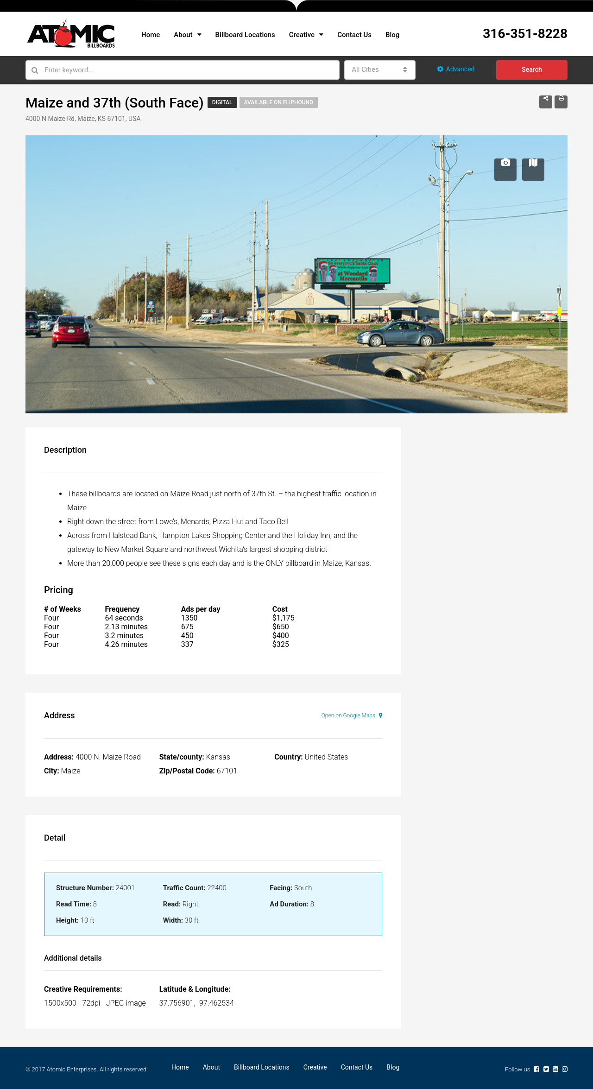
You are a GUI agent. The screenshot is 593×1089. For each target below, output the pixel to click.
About (183, 35)
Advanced (456, 69)
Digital (222, 102)
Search (532, 69)
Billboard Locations (245, 35)
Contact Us (354, 35)
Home (150, 35)
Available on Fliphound (278, 102)
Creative (302, 35)
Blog (392, 35)
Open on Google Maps (352, 715)
